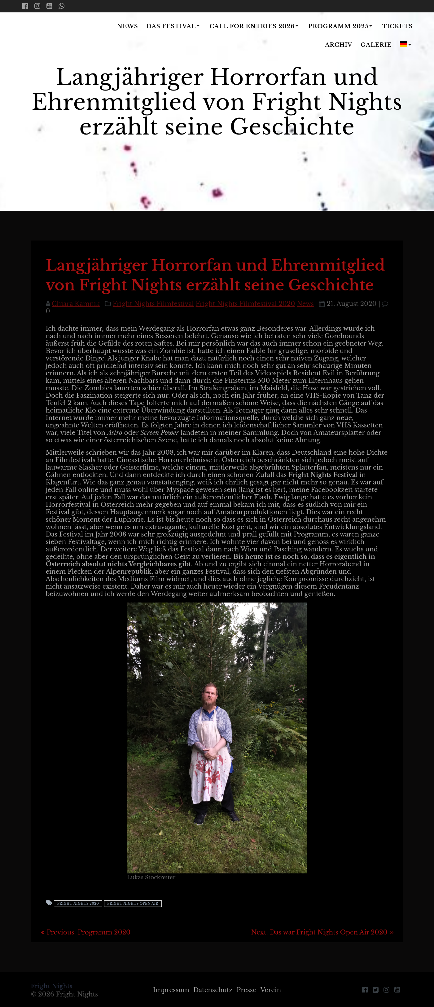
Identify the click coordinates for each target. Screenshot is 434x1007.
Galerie (376, 45)
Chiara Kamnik (76, 303)
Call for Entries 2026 (252, 26)
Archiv (338, 45)
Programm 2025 (339, 26)
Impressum (171, 990)
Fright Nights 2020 (78, 904)
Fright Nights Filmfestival (153, 303)
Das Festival (171, 26)
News (127, 26)
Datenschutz (213, 990)
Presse (246, 990)
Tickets (397, 26)
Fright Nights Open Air (132, 904)
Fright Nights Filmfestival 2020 (245, 303)
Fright (59, 36)
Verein (270, 990)
